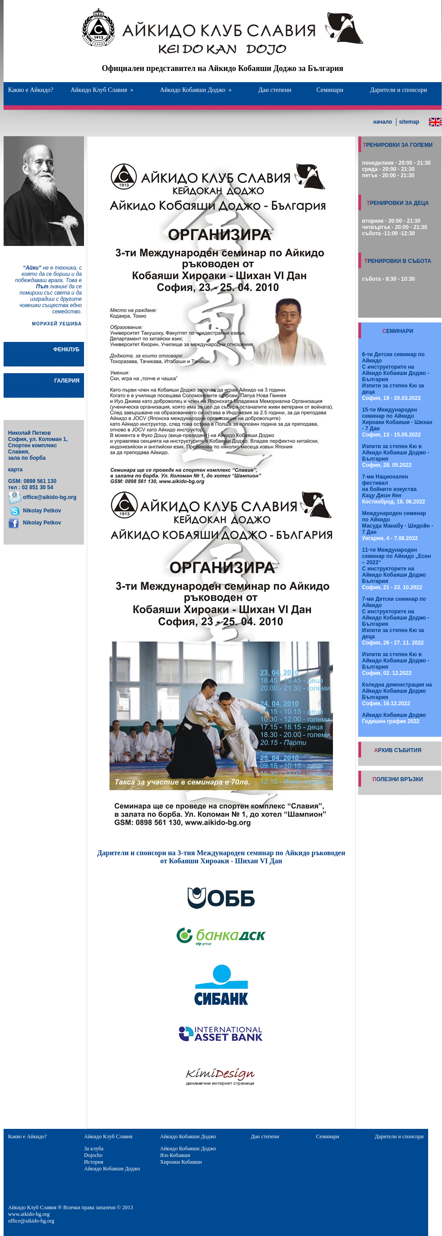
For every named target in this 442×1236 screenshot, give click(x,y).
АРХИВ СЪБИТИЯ (397, 750)
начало (382, 122)
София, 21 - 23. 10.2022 (396, 569)
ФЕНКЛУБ (66, 349)
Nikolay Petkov (41, 511)
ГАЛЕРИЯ (67, 381)
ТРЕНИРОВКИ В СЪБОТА (397, 261)
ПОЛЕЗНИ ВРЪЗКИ (398, 779)
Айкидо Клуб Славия (102, 90)
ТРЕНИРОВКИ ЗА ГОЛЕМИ (398, 145)
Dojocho (93, 1155)
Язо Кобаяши (175, 1155)
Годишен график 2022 (394, 718)
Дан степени (274, 90)
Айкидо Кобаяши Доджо (196, 90)
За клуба (93, 1148)
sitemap (409, 122)
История (93, 1162)
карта (15, 469)
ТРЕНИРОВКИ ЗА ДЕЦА (397, 203)
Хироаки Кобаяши (181, 1162)
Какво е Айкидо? (30, 90)
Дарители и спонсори (398, 90)
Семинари (329, 90)
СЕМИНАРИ (397, 331)
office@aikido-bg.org (49, 497)
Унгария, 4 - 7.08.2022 (397, 525)
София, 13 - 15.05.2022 (397, 422)
